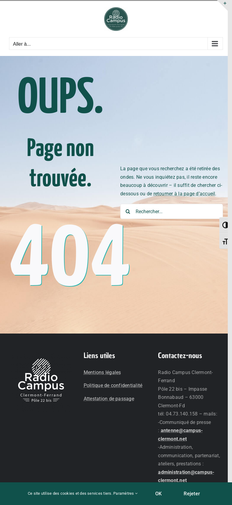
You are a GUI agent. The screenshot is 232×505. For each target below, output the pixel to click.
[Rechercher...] (171, 211)
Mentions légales (102, 372)
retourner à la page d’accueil (184, 194)
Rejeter (192, 494)
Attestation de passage (109, 399)
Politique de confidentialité (113, 385)
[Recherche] (127, 211)
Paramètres (125, 493)
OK (158, 494)
